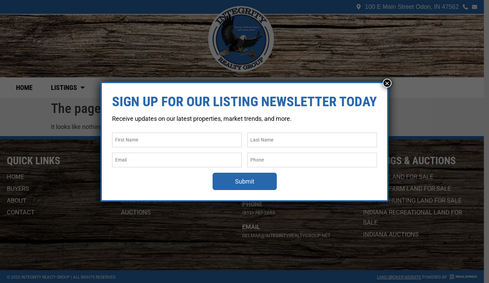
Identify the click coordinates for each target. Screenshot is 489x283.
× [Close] (387, 83)
